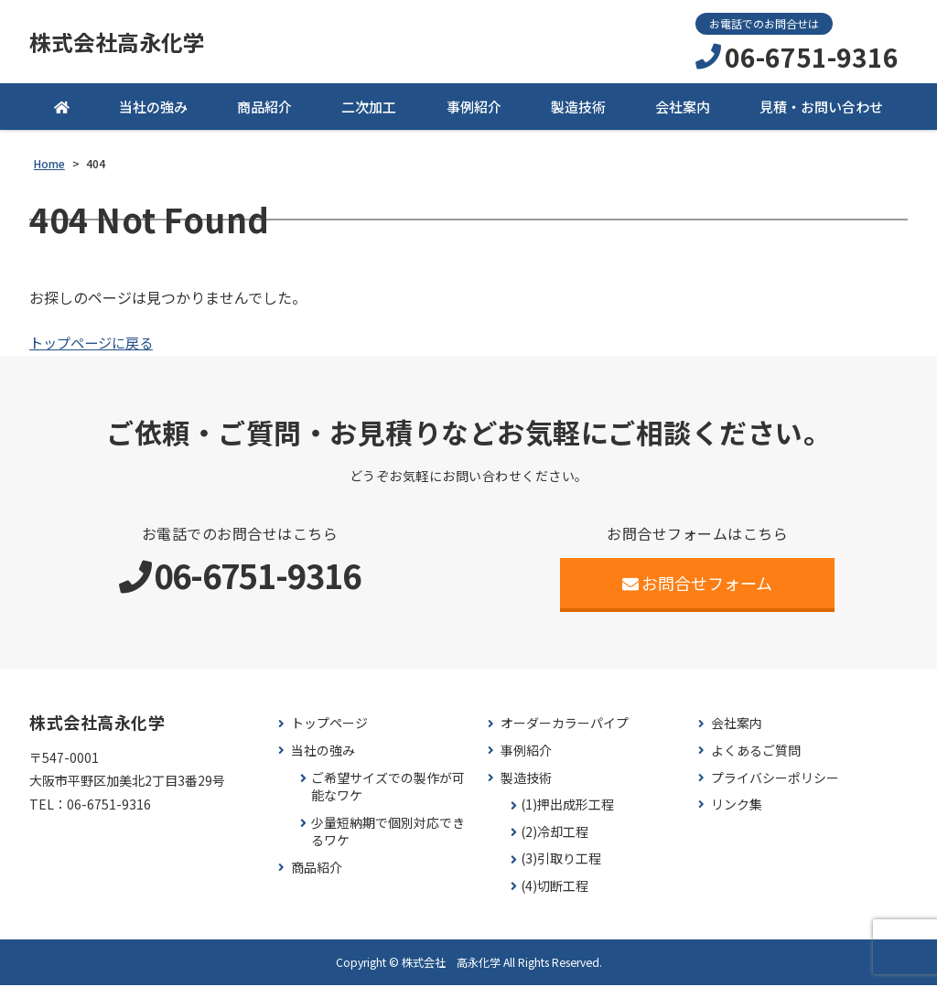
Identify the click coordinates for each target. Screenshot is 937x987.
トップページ (329, 726)
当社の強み (153, 109)
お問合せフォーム (697, 585)
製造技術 (578, 109)
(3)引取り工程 (561, 861)
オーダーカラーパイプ (565, 726)
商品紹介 (264, 109)
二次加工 (368, 109)
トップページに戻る (95, 345)
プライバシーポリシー (775, 780)
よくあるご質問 (756, 753)
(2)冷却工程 (554, 834)
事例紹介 (474, 109)
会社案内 (682, 109)
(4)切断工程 (554, 888)
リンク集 (736, 807)
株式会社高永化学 (124, 43)
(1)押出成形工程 (567, 807)
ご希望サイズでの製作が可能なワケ (388, 789)
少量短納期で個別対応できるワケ (388, 835)
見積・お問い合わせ (821, 109)
